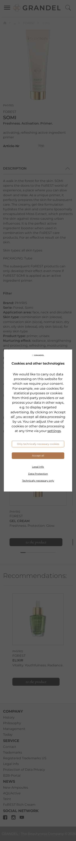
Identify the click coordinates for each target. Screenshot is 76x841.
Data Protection (38, 473)
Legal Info (38, 466)
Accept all (38, 455)
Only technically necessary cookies (38, 443)
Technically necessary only (38, 480)
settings (54, 431)
